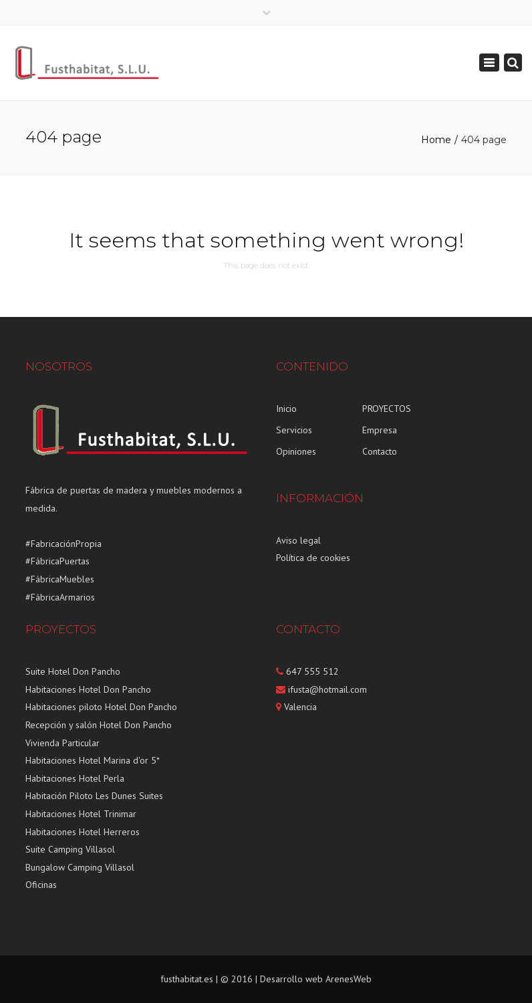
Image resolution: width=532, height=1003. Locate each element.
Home (436, 140)
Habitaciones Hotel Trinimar (80, 814)
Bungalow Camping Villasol (79, 867)
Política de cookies (313, 558)
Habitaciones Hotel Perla (74, 778)
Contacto (379, 451)
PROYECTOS (386, 409)
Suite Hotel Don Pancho (72, 671)
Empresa (379, 430)
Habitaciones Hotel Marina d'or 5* (92, 760)
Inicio (286, 409)
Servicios (294, 430)
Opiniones (296, 451)
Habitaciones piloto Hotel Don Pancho (101, 707)
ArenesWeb (348, 979)
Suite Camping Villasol (70, 849)
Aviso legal (298, 540)
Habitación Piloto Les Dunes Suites (94, 796)
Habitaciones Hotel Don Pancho (88, 689)
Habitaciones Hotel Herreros (82, 832)
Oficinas (41, 885)
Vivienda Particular (62, 743)
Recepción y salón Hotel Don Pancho (98, 725)
